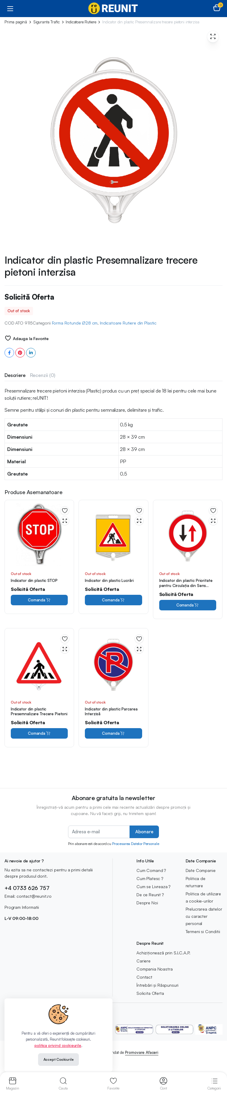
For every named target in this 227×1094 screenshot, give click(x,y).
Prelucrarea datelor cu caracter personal (204, 916)
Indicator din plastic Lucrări (109, 580)
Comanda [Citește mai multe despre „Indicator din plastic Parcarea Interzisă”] (113, 733)
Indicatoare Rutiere (81, 22)
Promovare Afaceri (141, 1052)
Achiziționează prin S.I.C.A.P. (163, 952)
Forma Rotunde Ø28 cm (75, 322)
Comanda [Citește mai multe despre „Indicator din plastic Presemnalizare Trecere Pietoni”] (39, 733)
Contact (144, 977)
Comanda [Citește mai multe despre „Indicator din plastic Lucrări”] (113, 600)
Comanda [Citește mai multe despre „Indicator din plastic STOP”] (39, 600)
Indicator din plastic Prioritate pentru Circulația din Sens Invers (186, 585)
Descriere (14, 375)
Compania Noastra (154, 968)
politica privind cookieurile (57, 1045)
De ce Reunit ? (150, 894)
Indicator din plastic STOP (34, 580)
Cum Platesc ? (149, 878)
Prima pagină (15, 22)
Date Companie (201, 870)
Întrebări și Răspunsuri (157, 985)
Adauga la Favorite (31, 338)
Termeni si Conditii (203, 931)
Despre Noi (147, 902)
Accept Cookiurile (58, 1059)
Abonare (144, 832)
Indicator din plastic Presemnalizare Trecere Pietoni (39, 711)
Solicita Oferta (150, 993)
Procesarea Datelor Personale (135, 843)
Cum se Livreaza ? (153, 886)
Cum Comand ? (151, 870)
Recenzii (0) (42, 375)
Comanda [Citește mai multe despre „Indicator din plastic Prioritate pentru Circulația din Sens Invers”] (187, 605)
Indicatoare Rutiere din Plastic (128, 322)
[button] (217, 8)
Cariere (143, 960)
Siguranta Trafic (46, 22)
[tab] (14, 375)
